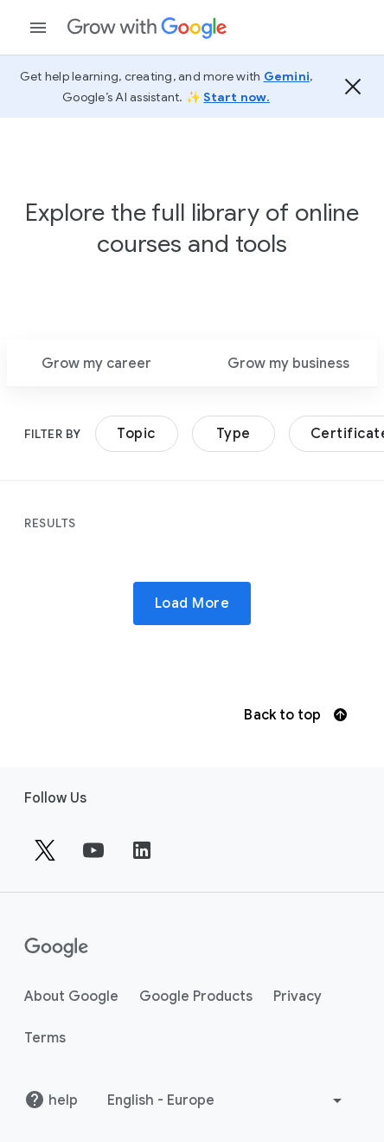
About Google (71, 996)
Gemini (287, 76)
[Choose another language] (227, 1100)
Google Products (196, 996)
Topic (136, 433)
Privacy (297, 996)
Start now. (236, 97)
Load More (192, 603)
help (51, 1099)
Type (233, 433)
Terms (45, 1038)
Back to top (295, 715)
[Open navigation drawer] (38, 27)
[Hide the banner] (353, 86)
